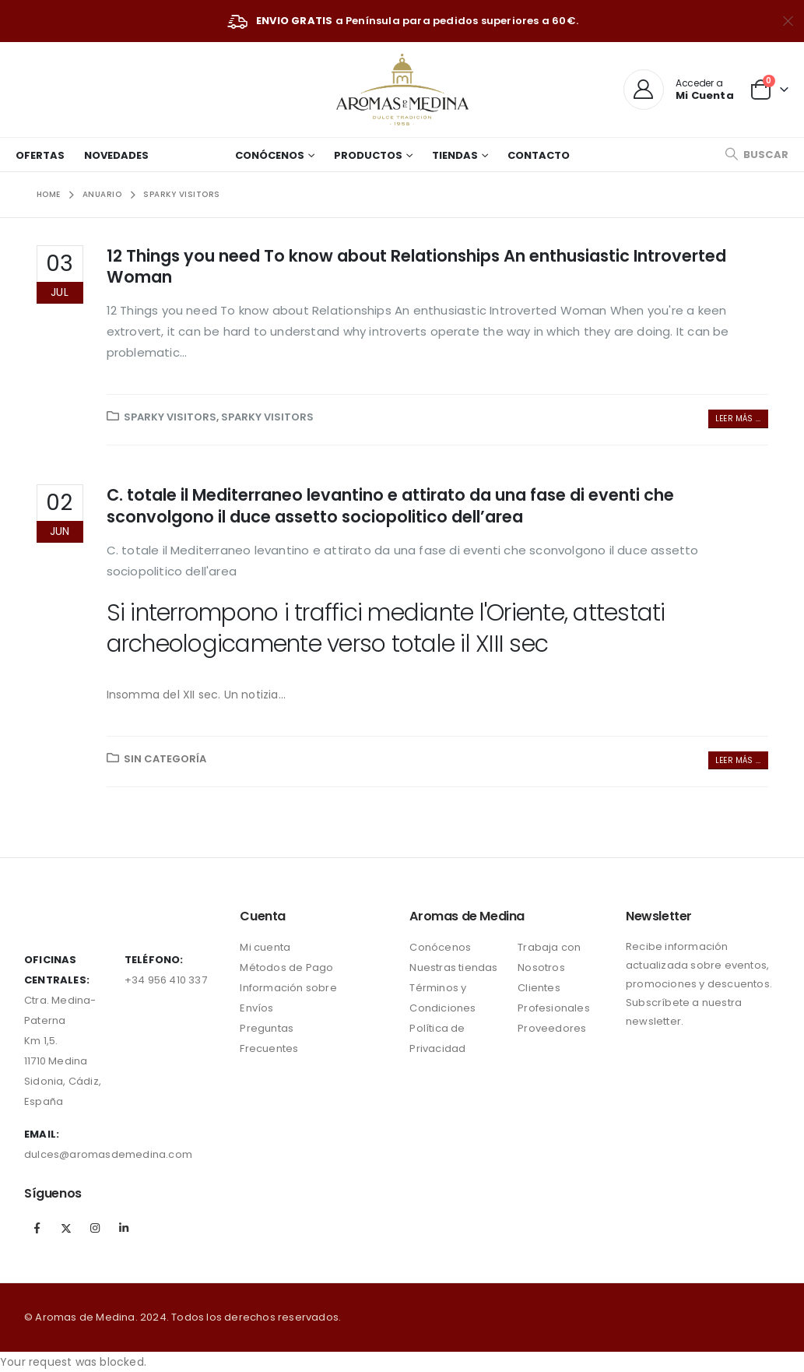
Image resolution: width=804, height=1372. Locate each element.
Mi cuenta (265, 947)
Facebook (37, 1228)
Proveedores (552, 1028)
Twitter (66, 1228)
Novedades (116, 155)
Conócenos (269, 155)
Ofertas (40, 155)
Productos (368, 155)
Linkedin (124, 1228)
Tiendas (455, 155)
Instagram (95, 1228)
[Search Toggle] (756, 154)
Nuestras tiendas (453, 967)
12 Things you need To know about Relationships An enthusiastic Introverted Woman (416, 266)
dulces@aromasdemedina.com (108, 1154)
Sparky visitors (170, 417)
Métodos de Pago (286, 967)
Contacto (538, 155)
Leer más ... (737, 418)
